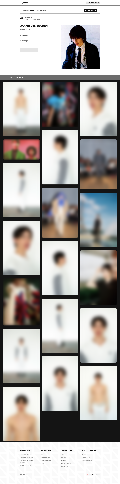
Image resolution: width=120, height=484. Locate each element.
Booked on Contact (25, 465)
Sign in (43, 454)
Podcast (63, 460)
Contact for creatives (26, 457)
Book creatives (45, 457)
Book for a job (90, 10)
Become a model (46, 460)
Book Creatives (93, 2)
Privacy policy (86, 457)
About (63, 454)
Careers (63, 457)
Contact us (64, 466)
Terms (84, 454)
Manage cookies (87, 460)
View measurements (29, 50)
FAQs (42, 463)
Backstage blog (66, 463)
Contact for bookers (26, 454)
